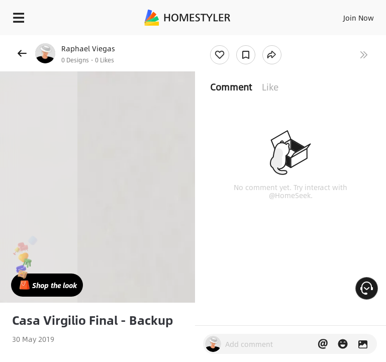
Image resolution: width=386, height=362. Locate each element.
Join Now (358, 17)
